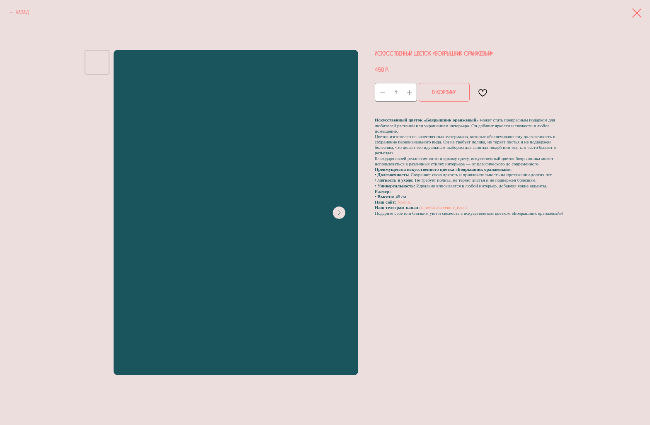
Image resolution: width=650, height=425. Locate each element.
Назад (22, 12)
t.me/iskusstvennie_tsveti (444, 207)
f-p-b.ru (405, 201)
